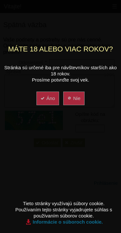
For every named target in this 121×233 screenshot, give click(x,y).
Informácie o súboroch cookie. (68, 222)
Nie (74, 98)
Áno (47, 98)
